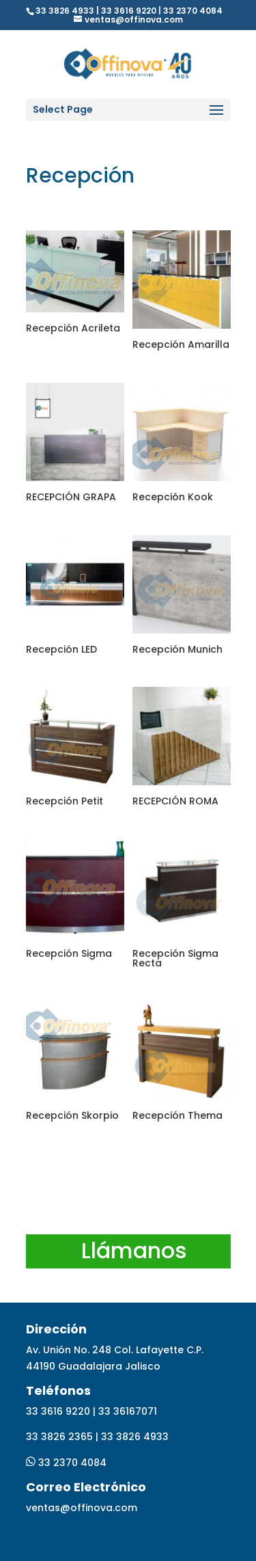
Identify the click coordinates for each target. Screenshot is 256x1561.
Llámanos (134, 1250)
